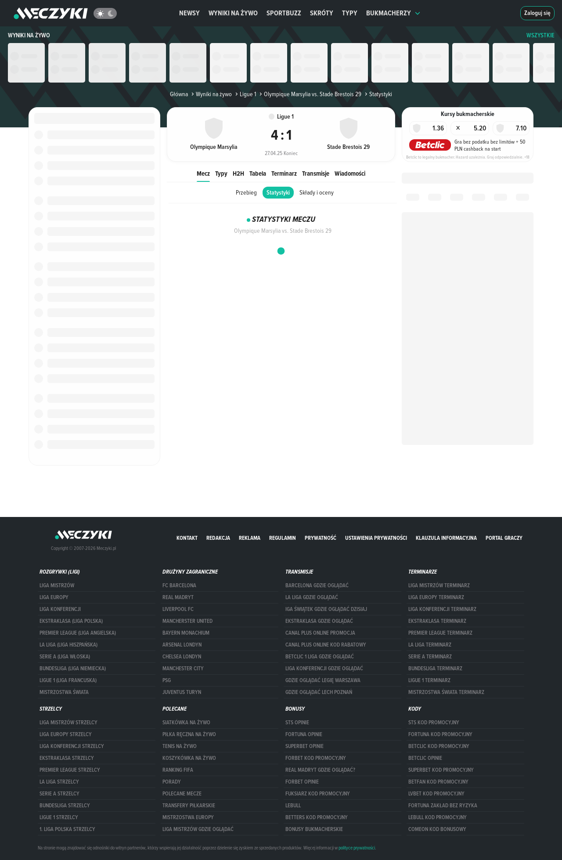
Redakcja (218, 538)
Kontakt (187, 538)
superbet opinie (304, 746)
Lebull (293, 805)
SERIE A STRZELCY (59, 793)
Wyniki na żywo (233, 13)
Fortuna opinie (303, 734)
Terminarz (284, 173)
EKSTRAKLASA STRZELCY (67, 758)
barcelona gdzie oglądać (317, 585)
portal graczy (504, 538)
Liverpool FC (178, 609)
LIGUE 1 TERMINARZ (429, 680)
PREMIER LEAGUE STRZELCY (70, 769)
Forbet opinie (302, 781)
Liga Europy (54, 597)
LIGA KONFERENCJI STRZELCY (72, 746)
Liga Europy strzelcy (66, 734)
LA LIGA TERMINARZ (429, 644)
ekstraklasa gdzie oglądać (319, 621)
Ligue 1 (245, 94)
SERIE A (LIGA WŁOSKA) (65, 656)
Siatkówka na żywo (186, 722)
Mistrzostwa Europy (188, 817)
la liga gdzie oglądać (311, 597)
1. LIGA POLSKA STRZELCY (67, 829)
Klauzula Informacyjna (446, 538)
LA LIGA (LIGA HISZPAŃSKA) (68, 644)
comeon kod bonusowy (437, 829)
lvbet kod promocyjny (436, 793)
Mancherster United (187, 621)
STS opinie (297, 722)
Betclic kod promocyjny (438, 746)
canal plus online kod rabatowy (325, 644)
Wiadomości (350, 173)
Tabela (257, 173)
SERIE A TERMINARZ (430, 656)
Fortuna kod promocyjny (440, 734)
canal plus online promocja (320, 632)
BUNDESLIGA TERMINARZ (435, 668)
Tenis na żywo (179, 746)
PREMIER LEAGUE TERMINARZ (440, 632)
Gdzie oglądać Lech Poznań (318, 692)
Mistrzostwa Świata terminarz (446, 692)
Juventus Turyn (181, 692)
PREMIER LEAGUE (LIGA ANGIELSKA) (78, 632)
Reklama (249, 538)
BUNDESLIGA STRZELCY (65, 805)
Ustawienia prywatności (376, 538)
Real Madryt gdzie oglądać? (320, 769)
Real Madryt (178, 597)
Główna (179, 94)
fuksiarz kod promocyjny (317, 793)
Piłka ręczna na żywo (189, 734)
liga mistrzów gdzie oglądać (198, 829)
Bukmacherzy (393, 13)
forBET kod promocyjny (315, 758)
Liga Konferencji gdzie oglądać (324, 668)
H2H (238, 173)
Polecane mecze (182, 793)
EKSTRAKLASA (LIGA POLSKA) (71, 621)
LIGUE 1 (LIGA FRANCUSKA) (68, 680)
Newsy (189, 13)
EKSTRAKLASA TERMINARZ (437, 621)
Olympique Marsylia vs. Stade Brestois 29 (309, 94)
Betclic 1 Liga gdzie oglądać (319, 656)
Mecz (203, 173)
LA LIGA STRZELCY (59, 781)
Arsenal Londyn (182, 644)
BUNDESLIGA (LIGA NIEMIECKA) (73, 668)
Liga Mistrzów (57, 585)
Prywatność (320, 538)
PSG (166, 680)
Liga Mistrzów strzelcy (68, 722)
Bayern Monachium (185, 632)
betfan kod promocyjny (438, 781)
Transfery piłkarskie (188, 805)
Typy (349, 13)
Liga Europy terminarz (436, 597)
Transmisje (315, 173)
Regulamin (282, 538)
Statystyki (278, 192)
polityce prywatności (357, 847)
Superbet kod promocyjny (441, 769)
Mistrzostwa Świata (64, 692)
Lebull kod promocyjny (437, 817)
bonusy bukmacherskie (314, 829)
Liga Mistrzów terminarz (439, 585)
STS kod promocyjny (433, 722)
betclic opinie (425, 758)
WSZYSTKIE (540, 35)
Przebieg (246, 192)
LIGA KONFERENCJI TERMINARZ (442, 609)
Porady (171, 781)
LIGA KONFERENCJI (60, 609)
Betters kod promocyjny (316, 817)
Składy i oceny (316, 192)
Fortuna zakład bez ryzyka (442, 805)
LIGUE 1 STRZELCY (59, 817)
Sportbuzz (284, 13)
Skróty (321, 13)
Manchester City (183, 668)
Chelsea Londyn (181, 656)
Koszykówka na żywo (189, 758)
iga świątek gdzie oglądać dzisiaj (326, 609)
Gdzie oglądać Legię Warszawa (322, 680)
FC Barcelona (179, 585)
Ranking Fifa (177, 769)
